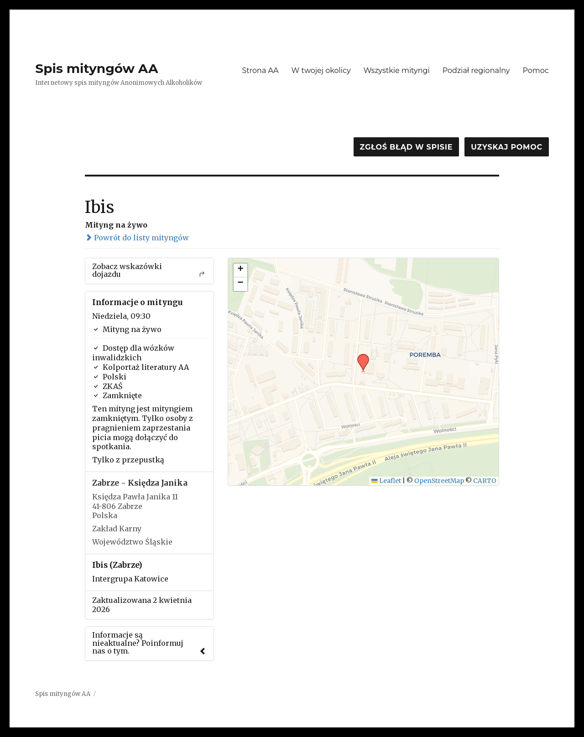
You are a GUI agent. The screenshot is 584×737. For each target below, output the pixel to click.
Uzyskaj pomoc (506, 147)
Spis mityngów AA (96, 68)
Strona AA (260, 70)
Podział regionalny (476, 70)
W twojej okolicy (321, 70)
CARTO (484, 481)
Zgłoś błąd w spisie (406, 147)
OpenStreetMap (439, 481)
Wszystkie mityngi (397, 70)
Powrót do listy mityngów (137, 237)
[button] (360, 356)
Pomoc (535, 70)
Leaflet (386, 481)
